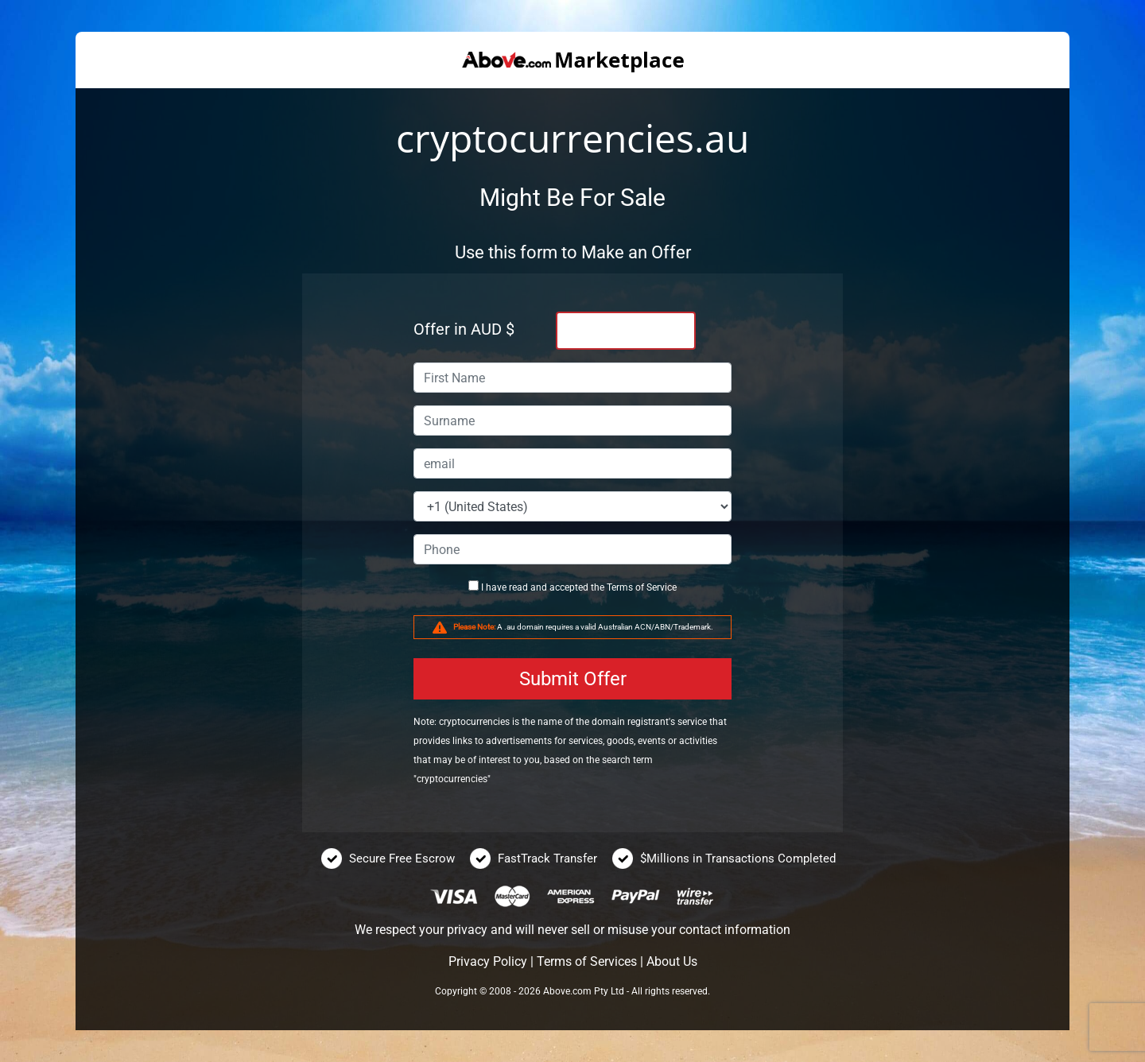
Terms (620, 587)
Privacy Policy (487, 961)
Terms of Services (587, 961)
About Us (671, 961)
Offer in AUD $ (463, 329)
